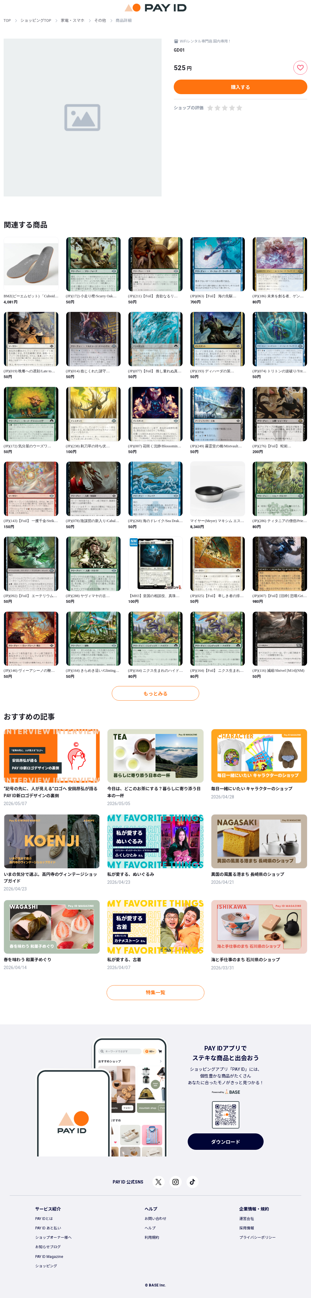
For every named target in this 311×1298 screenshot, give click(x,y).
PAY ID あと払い (48, 1228)
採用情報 (246, 1228)
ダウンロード (225, 1142)
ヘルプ (150, 1228)
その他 (100, 20)
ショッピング (46, 1266)
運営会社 (246, 1219)
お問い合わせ (155, 1219)
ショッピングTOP (35, 20)
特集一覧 (155, 993)
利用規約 (152, 1237)
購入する (240, 87)
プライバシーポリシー (257, 1237)
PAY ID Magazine (49, 1257)
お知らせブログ (48, 1247)
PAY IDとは (44, 1219)
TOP (7, 20)
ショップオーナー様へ (53, 1237)
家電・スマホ (72, 20)
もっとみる (155, 694)
